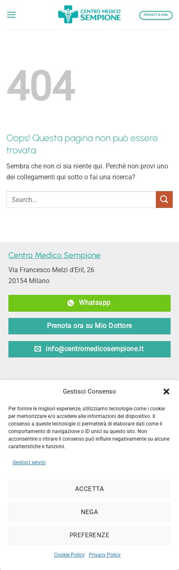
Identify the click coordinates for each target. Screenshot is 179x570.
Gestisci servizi (29, 462)
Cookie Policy (69, 555)
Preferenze (90, 535)
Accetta (89, 489)
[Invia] (164, 199)
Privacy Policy (105, 555)
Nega (90, 512)
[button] (166, 391)
